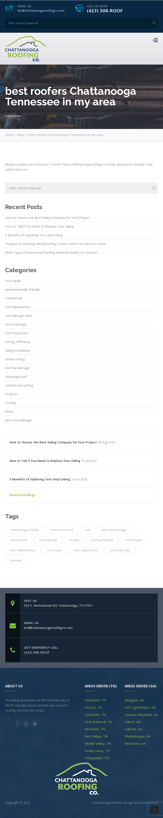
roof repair (13, 280)
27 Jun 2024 (79, 479)
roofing (10, 402)
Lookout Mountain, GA (141, 714)
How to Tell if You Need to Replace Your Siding (39, 226)
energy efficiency (17, 341)
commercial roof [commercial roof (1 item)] (61, 530)
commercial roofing (19, 385)
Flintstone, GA (135, 743)
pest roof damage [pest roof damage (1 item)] (114, 530)
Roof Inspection (16, 333)
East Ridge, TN (96, 736)
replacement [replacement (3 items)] (18, 540)
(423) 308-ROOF (105, 10)
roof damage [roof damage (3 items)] (48, 540)
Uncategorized (16, 376)
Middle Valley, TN (98, 743)
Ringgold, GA (134, 700)
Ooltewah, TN (95, 714)
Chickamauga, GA (137, 736)
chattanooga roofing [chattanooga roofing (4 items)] (24, 530)
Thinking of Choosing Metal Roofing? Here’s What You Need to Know (55, 243)
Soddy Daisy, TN (97, 750)
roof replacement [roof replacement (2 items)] (86, 550)
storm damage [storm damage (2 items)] (120, 550)
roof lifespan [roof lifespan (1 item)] (133, 540)
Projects (11, 394)
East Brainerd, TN (98, 721)
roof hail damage (17, 367)
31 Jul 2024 (88, 460)
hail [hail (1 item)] (87, 530)
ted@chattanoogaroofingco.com (41, 10)
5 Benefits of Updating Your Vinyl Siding (34, 235)
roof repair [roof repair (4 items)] (54, 550)
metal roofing (15, 359)
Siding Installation (17, 350)
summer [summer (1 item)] (15, 560)
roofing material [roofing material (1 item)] (102, 540)
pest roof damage (18, 420)
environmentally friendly (22, 289)
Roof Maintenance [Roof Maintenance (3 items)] (22, 550)
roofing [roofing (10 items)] (74, 540)
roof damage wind (18, 315)
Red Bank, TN (95, 729)
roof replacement (18, 306)
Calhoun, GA (133, 729)
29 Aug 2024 (106, 442)
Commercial (13, 298)
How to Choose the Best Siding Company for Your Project (47, 217)
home (9, 411)
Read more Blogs (22, 494)
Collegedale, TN (97, 758)
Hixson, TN (93, 707)
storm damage (16, 324)
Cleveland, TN (95, 700)
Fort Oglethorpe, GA (140, 707)
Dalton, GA (133, 721)
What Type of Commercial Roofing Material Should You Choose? (51, 252)
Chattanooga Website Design (112, 802)
